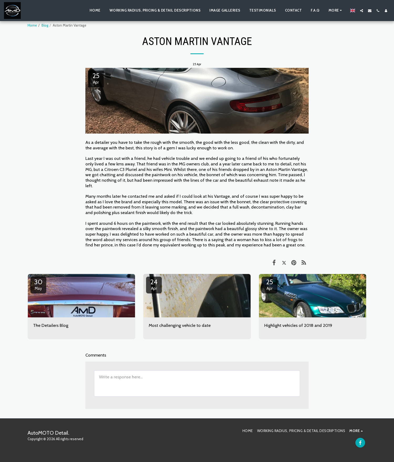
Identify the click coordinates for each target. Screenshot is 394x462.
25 (269, 284)
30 (38, 284)
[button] (361, 10)
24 (154, 284)
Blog (45, 25)
